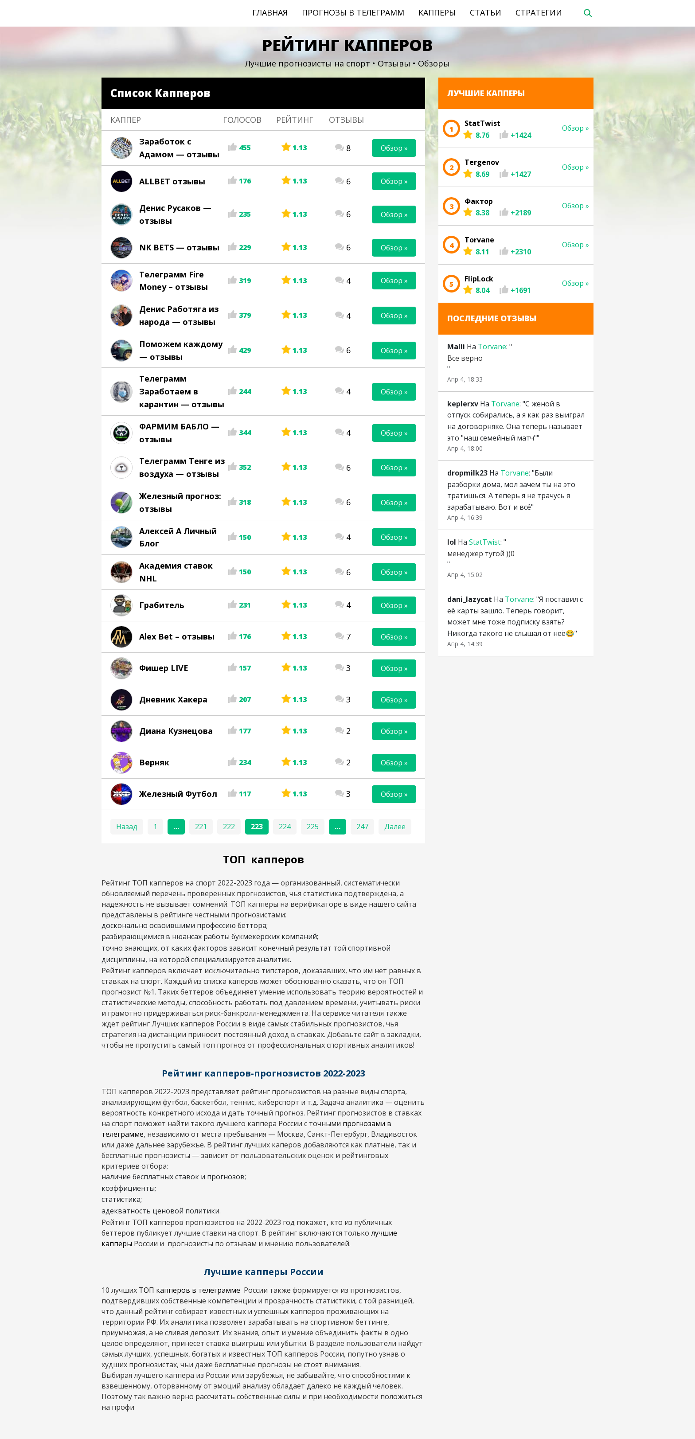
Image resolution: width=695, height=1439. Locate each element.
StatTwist (484, 542)
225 (313, 826)
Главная (270, 12)
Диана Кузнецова (176, 730)
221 (201, 826)
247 (362, 826)
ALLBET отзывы (172, 181)
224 (285, 826)
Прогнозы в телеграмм (353, 12)
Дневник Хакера (173, 699)
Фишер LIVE (163, 668)
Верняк (154, 762)
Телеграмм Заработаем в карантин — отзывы (181, 391)
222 (229, 826)
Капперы (437, 12)
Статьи (485, 12)
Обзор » (394, 148)
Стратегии (538, 12)
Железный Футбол (178, 793)
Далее (395, 826)
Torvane (492, 346)
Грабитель (161, 605)
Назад (126, 826)
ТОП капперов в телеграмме (190, 1290)
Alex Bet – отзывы (177, 636)
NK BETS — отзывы (179, 247)
